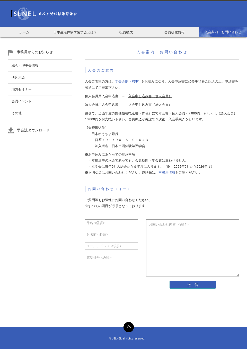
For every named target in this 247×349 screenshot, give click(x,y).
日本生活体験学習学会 (38, 14)
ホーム (24, 32)
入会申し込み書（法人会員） (150, 104)
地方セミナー (22, 89)
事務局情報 (166, 172)
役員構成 (126, 32)
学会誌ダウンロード (33, 130)
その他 (17, 113)
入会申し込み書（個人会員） (150, 96)
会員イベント (22, 101)
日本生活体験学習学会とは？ (75, 32)
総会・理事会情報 (25, 65)
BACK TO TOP (128, 327)
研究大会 (18, 77)
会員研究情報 (174, 32)
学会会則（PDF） (128, 81)
